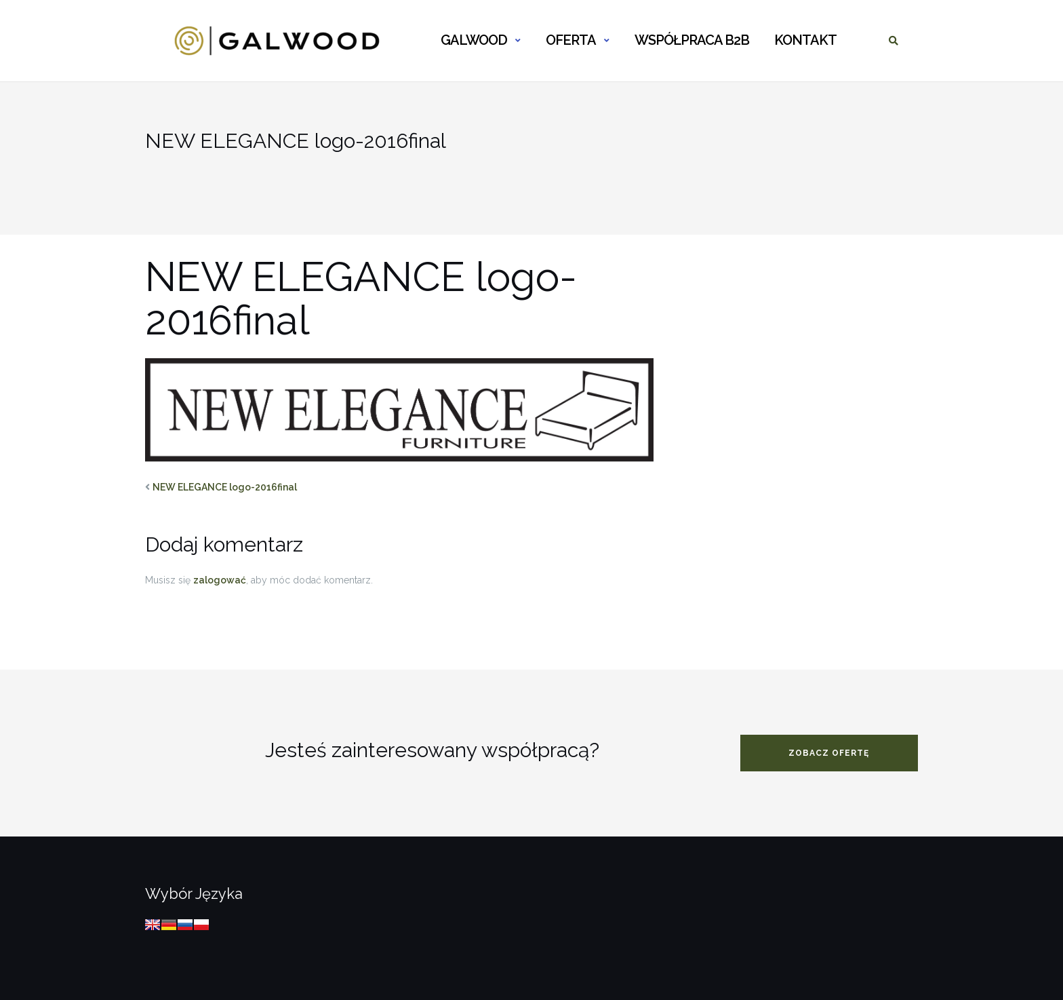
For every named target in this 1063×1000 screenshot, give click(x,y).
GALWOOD (474, 40)
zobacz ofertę (828, 753)
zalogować (219, 580)
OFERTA (571, 40)
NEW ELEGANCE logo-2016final (225, 487)
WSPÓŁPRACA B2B (692, 40)
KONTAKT (805, 40)
